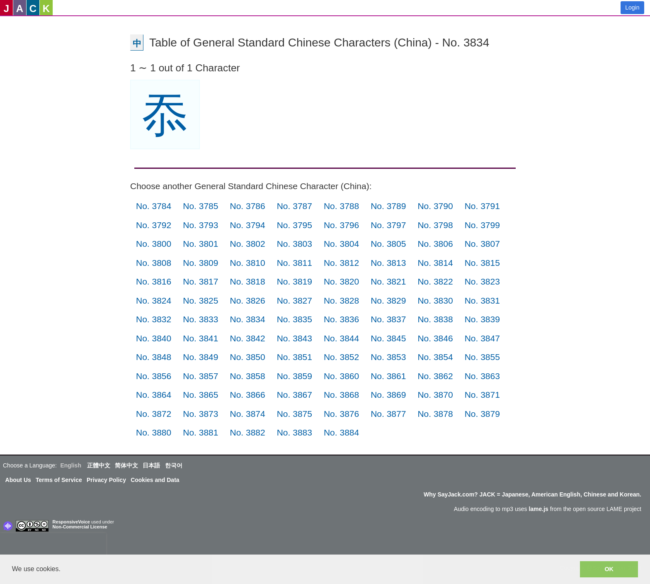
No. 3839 (482, 319)
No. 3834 (247, 319)
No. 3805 (388, 243)
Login (632, 7)
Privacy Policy (106, 480)
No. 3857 (200, 376)
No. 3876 (341, 414)
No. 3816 (153, 281)
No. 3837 (388, 319)
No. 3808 (153, 263)
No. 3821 (388, 281)
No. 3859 (294, 376)
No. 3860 (341, 376)
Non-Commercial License (80, 526)
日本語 (151, 465)
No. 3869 (388, 394)
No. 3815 (482, 263)
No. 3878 (435, 414)
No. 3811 (294, 263)
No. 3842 (247, 338)
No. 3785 (200, 206)
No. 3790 (435, 206)
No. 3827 (294, 300)
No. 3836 (341, 319)
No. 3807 (482, 243)
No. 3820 (341, 281)
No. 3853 (388, 357)
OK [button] (609, 569)
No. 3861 (388, 376)
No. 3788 (341, 206)
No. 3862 (435, 376)
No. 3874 (247, 414)
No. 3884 (341, 432)
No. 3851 (294, 357)
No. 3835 (294, 319)
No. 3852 (341, 357)
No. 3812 (341, 263)
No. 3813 (388, 263)
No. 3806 (435, 243)
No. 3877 (388, 414)
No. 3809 (200, 263)
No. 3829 (388, 300)
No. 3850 (247, 357)
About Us (18, 480)
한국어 (173, 465)
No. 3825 (200, 300)
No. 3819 (294, 281)
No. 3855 (482, 357)
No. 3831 (482, 300)
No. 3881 (200, 432)
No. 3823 (482, 281)
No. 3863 (482, 376)
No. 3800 (153, 243)
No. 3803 (294, 243)
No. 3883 (294, 432)
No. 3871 (482, 394)
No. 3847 (482, 338)
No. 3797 (388, 225)
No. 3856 (153, 376)
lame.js (538, 509)
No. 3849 (200, 357)
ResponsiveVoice (71, 521)
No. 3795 (294, 225)
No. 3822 (435, 281)
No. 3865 (200, 394)
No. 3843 (294, 338)
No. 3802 (247, 243)
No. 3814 (435, 263)
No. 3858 (247, 376)
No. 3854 (435, 357)
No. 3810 (247, 263)
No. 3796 (341, 225)
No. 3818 (247, 281)
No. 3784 (153, 206)
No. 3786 (247, 206)
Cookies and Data (155, 480)
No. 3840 (153, 338)
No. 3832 (153, 319)
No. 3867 (294, 394)
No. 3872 (153, 414)
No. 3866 (247, 394)
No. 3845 (388, 338)
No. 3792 (153, 225)
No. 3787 (294, 206)
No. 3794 (247, 225)
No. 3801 (200, 243)
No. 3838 (435, 319)
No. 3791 (482, 206)
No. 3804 (341, 243)
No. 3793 (200, 225)
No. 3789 (388, 206)
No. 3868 (341, 394)
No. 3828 (341, 300)
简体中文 (126, 465)
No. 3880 (153, 432)
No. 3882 (247, 432)
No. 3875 (294, 414)
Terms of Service (59, 480)
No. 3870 (435, 394)
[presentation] (53, 545)
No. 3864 (153, 394)
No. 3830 (435, 300)
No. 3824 (153, 300)
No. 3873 (200, 414)
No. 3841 (200, 338)
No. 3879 (482, 414)
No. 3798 (435, 225)
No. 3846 (435, 338)
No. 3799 (482, 225)
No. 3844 (341, 338)
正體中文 (98, 465)
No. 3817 (200, 281)
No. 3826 (247, 300)
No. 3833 (200, 319)
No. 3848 (153, 357)
